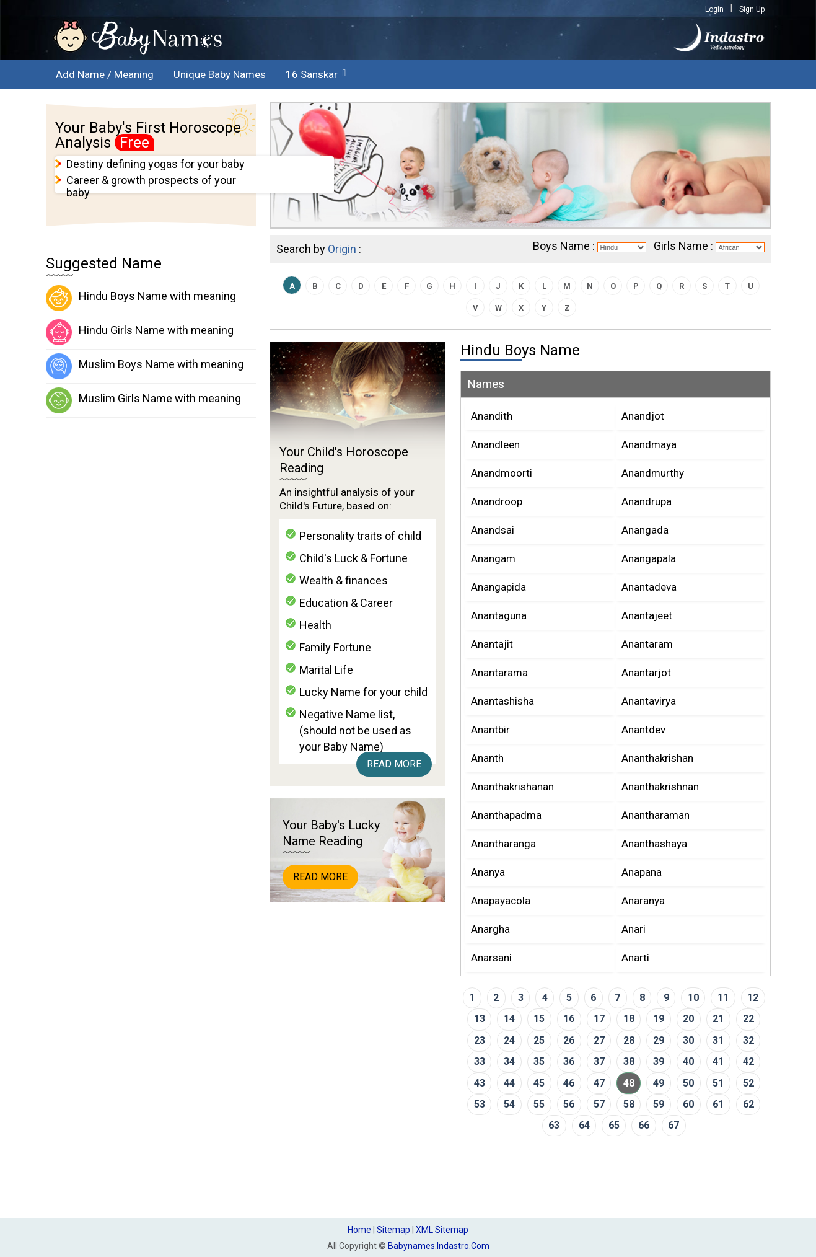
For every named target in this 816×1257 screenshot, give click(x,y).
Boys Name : (564, 245)
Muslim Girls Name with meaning (143, 400)
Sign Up (752, 9)
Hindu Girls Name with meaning (140, 332)
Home (359, 1230)
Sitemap (393, 1230)
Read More (394, 764)
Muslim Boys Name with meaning (144, 366)
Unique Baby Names (219, 74)
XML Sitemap (442, 1230)
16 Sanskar (312, 74)
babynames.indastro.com (438, 1246)
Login (714, 9)
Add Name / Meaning (105, 74)
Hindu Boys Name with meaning (141, 298)
